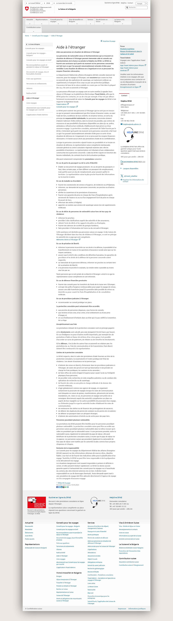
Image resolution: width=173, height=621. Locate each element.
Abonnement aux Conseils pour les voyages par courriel (70, 563)
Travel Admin (62, 104)
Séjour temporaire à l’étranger (66, 579)
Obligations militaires (95, 562)
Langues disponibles (130, 168)
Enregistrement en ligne (130, 87)
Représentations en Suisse (64, 592)
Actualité (29, 22)
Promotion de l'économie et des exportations (129, 552)
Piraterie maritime (127, 49)
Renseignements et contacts (128, 529)
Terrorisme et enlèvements (65, 546)
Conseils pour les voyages (58, 22)
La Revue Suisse (93, 586)
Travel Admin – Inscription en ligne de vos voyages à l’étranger (101, 579)
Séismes (59, 549)
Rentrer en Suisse (62, 589)
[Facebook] (57, 487)
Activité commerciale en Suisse (129, 539)
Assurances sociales (94, 556)
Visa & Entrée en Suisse (104, 22)
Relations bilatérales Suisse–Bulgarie (131, 548)
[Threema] (64, 487)
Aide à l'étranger (62, 556)
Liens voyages (60, 559)
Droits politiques (93, 535)
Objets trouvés (92, 559)
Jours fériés (28, 536)
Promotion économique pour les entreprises (98, 597)
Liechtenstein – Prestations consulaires (100, 575)
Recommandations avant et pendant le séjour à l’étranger (69, 534)
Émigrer (59, 576)
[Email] (68, 487)
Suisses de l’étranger (63, 595)
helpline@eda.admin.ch (132, 124)
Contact (123, 95)
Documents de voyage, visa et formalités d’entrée (69, 539)
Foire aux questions (62, 543)
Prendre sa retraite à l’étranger (66, 586)
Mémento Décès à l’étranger (68, 240)
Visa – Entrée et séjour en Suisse (129, 526)
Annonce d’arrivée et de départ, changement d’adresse (98, 527)
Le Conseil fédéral (34, 3)
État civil (90, 593)
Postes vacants (29, 539)
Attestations (92, 552)
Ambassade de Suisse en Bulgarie (36, 548)
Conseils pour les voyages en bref (67, 529)
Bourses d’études (93, 572)
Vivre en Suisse (124, 532)
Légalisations (92, 549)
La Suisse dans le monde (64, 3)
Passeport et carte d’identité (97, 531)
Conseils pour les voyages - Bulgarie (68, 526)
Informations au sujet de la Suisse (130, 536)
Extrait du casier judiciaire (96, 565)
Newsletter (28, 529)
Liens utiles (91, 583)
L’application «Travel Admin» (65, 567)
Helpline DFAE (116, 497)
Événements (29, 532)
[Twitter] (59, 487)
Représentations (41, 22)
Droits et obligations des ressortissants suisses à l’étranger (69, 600)
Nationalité (91, 590)
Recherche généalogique (96, 568)
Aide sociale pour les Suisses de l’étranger (101, 546)
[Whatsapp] (66, 487)
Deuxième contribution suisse (129, 562)
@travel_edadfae (130, 176)
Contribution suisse (33, 29)
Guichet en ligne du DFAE (60, 497)
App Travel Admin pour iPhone (133, 65)
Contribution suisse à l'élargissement (131, 565)
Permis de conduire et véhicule (98, 538)
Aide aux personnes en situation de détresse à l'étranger (99, 542)
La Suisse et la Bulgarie (122, 22)
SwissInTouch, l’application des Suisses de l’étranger (101, 602)
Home (27, 36)
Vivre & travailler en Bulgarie (77, 22)
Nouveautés (29, 526)
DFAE (48, 3)
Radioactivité (60, 552)
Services (90, 22)
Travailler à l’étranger (63, 583)
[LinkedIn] (62, 487)
